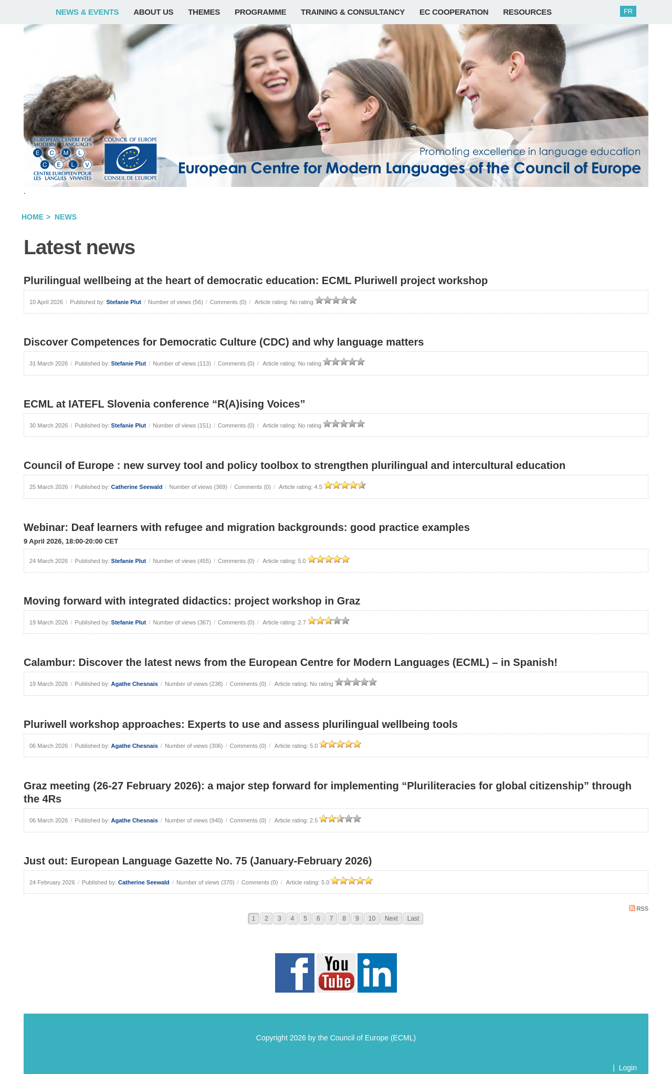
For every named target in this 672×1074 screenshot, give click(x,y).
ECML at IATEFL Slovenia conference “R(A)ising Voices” (164, 404)
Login (628, 1067)
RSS (638, 908)
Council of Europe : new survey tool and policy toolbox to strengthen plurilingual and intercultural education (294, 465)
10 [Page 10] (372, 918)
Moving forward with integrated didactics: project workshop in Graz (192, 601)
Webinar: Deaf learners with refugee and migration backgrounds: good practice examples (247, 527)
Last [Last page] (413, 918)
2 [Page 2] (266, 918)
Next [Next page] (391, 918)
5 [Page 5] (305, 918)
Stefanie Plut (123, 302)
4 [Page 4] (293, 918)
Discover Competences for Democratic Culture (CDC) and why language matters (224, 342)
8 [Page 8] (344, 918)
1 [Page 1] (254, 918)
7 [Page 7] (331, 918)
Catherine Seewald (137, 487)
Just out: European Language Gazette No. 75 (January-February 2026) (198, 861)
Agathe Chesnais (134, 684)
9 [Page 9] (357, 918)
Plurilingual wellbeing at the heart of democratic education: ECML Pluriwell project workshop (256, 280)
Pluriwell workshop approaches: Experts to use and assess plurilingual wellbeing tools (241, 724)
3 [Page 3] (279, 918)
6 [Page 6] (318, 918)
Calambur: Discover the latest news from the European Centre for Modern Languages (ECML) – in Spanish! (291, 662)
